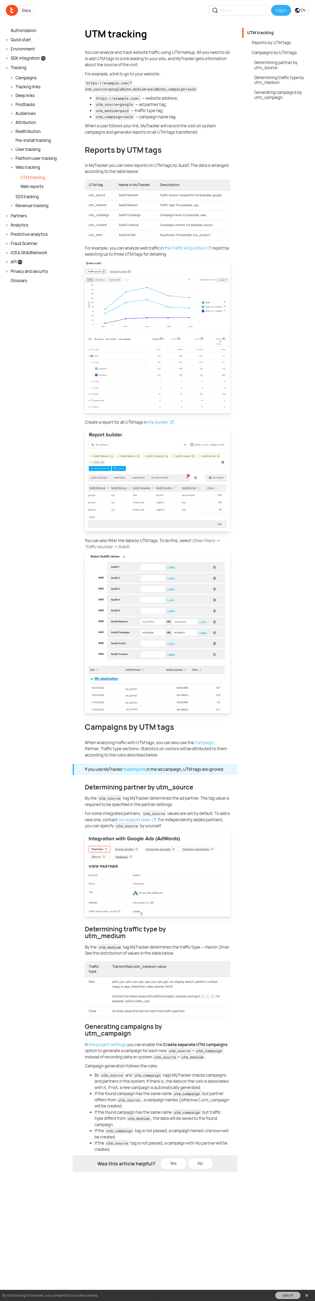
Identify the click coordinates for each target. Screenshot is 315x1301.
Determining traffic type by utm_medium (279, 80)
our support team (134, 819)
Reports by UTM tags (271, 42)
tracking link (134, 769)
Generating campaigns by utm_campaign (278, 94)
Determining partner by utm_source (276, 65)
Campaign (204, 742)
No (200, 1163)
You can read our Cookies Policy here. (130, 1295)
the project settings (107, 1044)
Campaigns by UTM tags (274, 52)
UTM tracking (260, 32)
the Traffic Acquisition (185, 248)
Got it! (288, 1295)
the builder (158, 422)
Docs (26, 10)
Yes (173, 1163)
